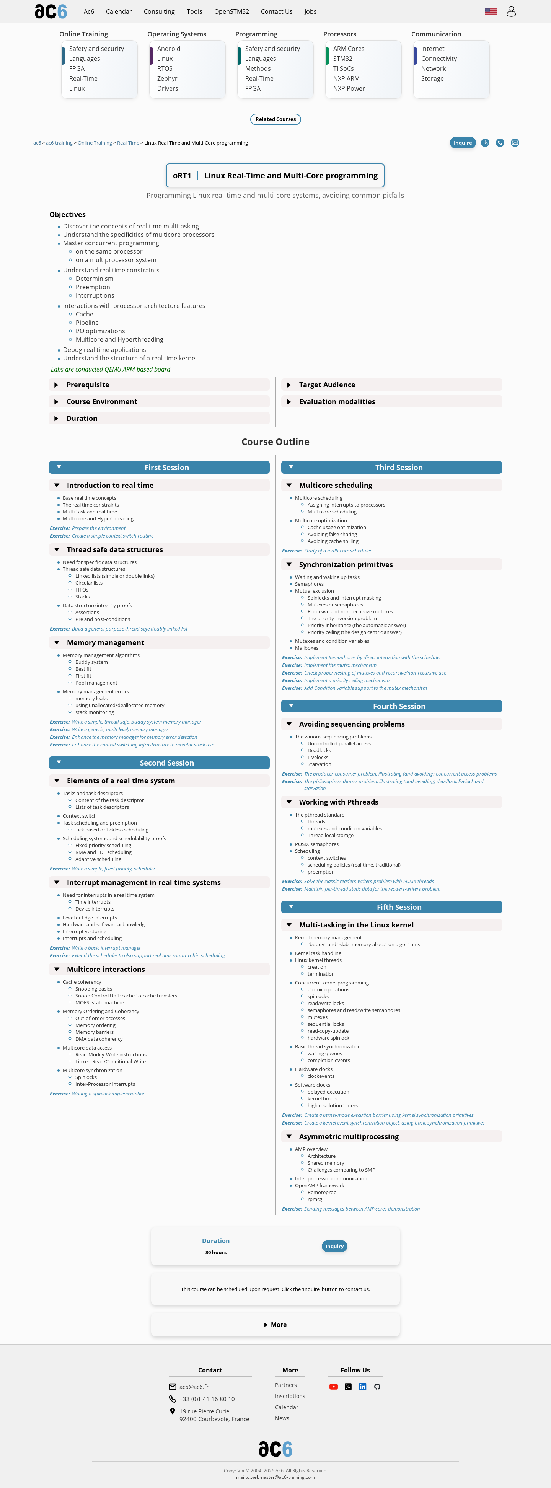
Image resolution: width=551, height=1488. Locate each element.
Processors (339, 33)
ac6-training (59, 142)
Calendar (119, 11)
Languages (84, 58)
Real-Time (83, 78)
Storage (432, 78)
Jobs (311, 11)
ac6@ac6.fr (194, 1386)
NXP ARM (346, 78)
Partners (286, 1385)
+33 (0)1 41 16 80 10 (207, 1399)
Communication (436, 33)
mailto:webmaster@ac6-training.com (275, 1477)
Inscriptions (290, 1396)
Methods (258, 68)
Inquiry (335, 1246)
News (282, 1418)
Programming (256, 33)
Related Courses (276, 119)
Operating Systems (176, 33)
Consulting (159, 11)
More (279, 1324)
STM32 (342, 58)
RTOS (165, 68)
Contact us (277, 11)
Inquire (463, 142)
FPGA (77, 68)
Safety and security (96, 48)
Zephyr (167, 78)
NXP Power (349, 88)
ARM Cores (349, 48)
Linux (77, 88)
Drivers (167, 88)
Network (433, 68)
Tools (194, 11)
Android (169, 48)
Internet (433, 48)
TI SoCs (343, 68)
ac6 (89, 11)
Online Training (83, 33)
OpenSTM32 (231, 11)
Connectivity (439, 58)
